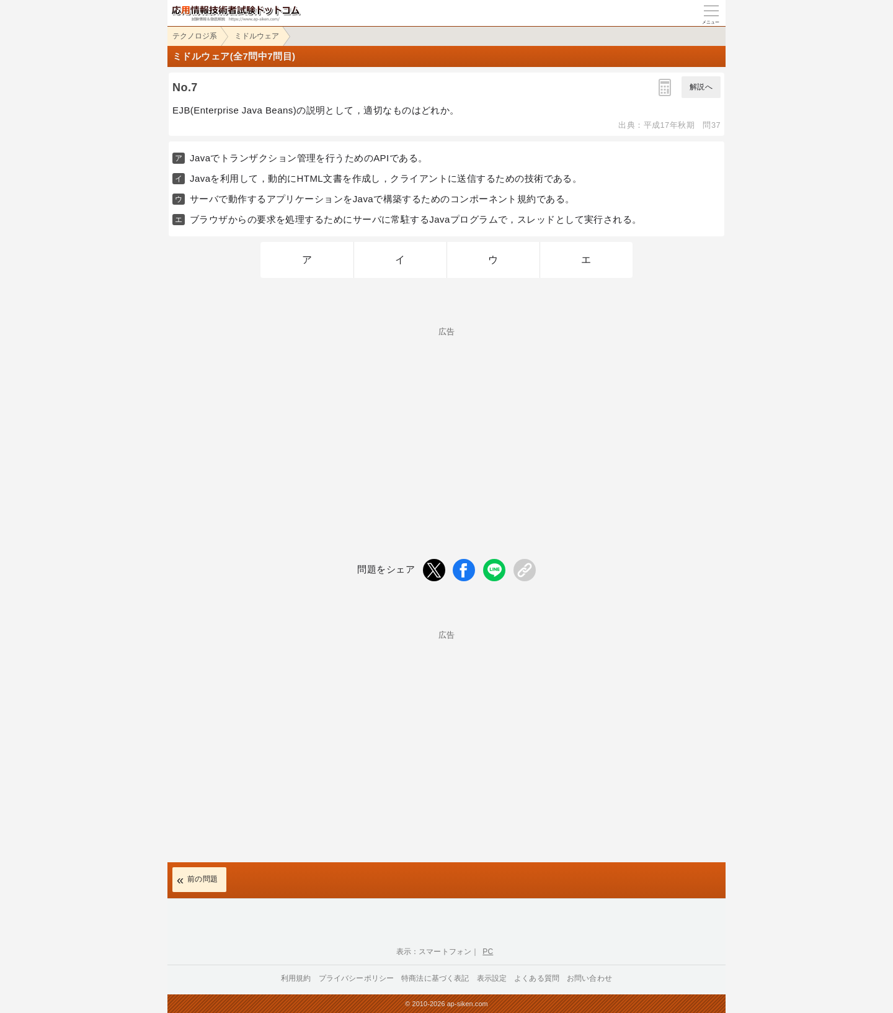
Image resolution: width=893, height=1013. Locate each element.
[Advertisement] (446, 422)
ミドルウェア (256, 36)
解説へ (701, 87)
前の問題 (202, 879)
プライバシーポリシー (356, 978)
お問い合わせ (589, 978)
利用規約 (296, 978)
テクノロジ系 (194, 36)
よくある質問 (536, 978)
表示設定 (492, 978)
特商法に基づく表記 (435, 978)
